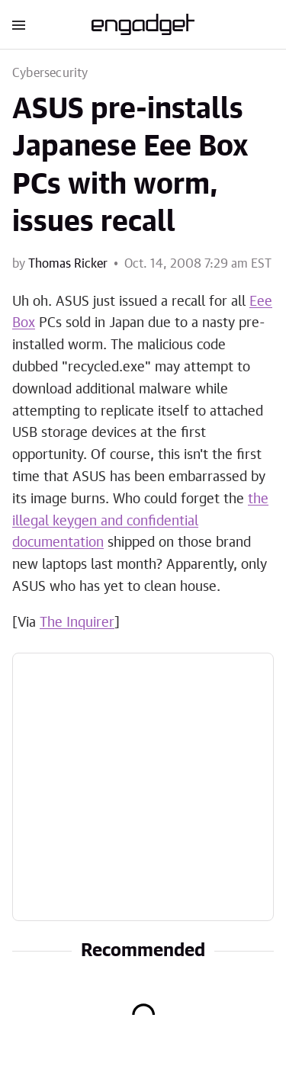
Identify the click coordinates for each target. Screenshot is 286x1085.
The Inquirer (77, 623)
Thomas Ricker (68, 264)
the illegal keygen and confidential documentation (140, 522)
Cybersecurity (50, 73)
